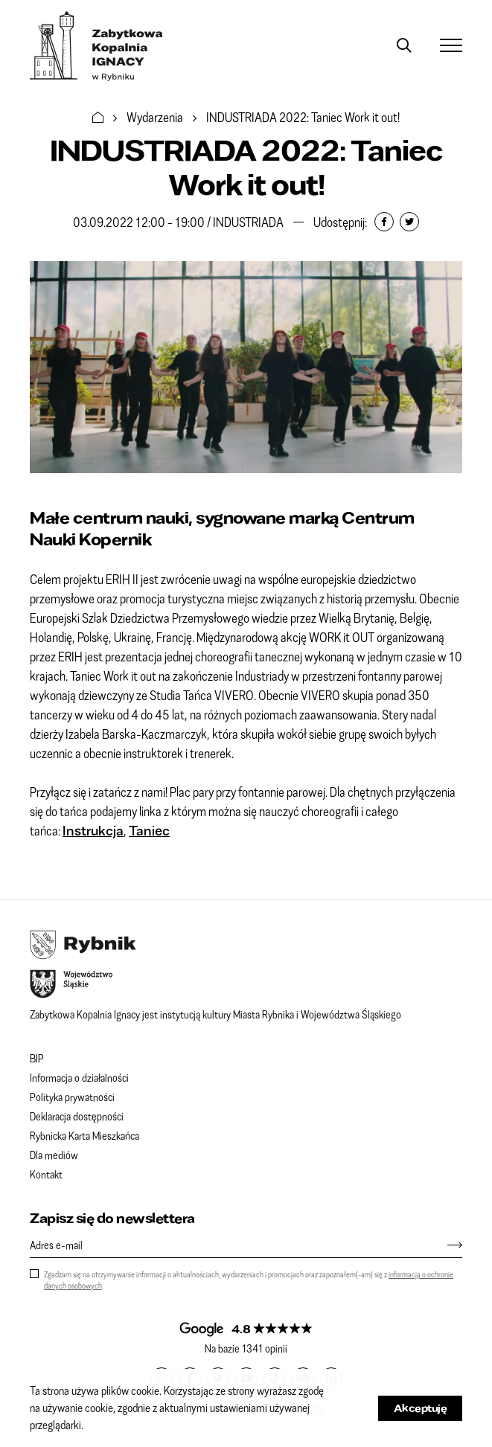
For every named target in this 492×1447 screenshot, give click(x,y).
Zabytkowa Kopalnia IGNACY (96, 46)
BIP (37, 1058)
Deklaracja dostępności (77, 1116)
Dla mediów (54, 1154)
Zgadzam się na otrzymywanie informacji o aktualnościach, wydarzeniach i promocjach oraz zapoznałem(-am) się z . (248, 1279)
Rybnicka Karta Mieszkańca (84, 1135)
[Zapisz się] (447, 1244)
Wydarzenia (155, 117)
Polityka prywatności (72, 1096)
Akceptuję (420, 1408)
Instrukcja (93, 830)
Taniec (149, 830)
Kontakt (46, 1174)
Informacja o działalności (79, 1077)
